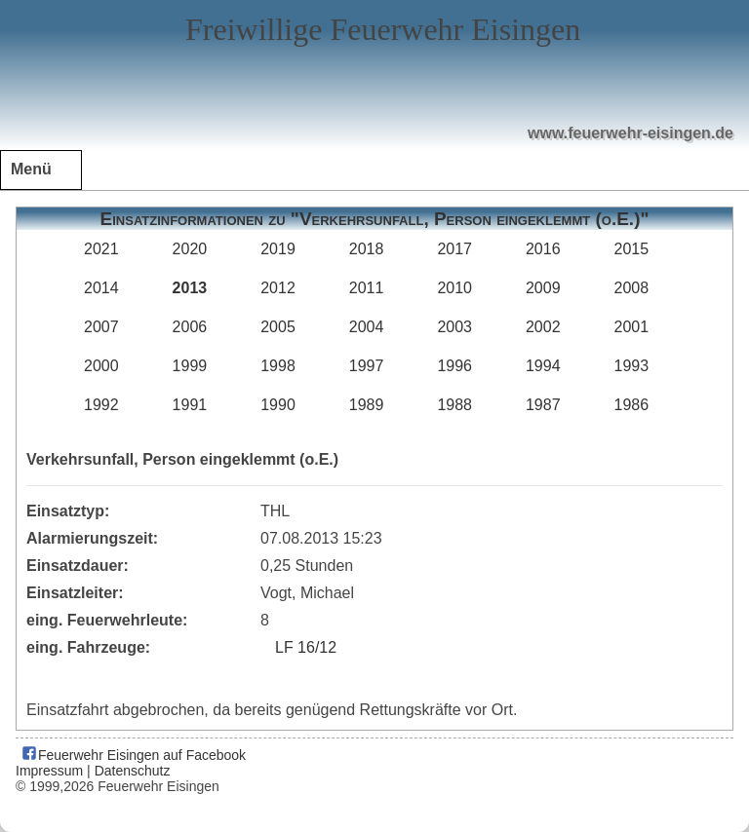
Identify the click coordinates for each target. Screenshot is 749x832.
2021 (101, 249)
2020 (190, 249)
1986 (632, 405)
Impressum (49, 770)
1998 (278, 366)
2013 (190, 288)
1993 (632, 366)
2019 (278, 249)
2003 (454, 327)
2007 (101, 327)
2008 (632, 288)
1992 (101, 405)
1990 (278, 405)
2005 (278, 327)
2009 (543, 288)
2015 (632, 249)
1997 (366, 366)
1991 (190, 405)
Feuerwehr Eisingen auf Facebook (133, 755)
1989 (366, 405)
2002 (543, 327)
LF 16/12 (305, 647)
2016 (543, 249)
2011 (366, 288)
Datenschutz (133, 770)
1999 (190, 366)
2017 (454, 249)
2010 (454, 288)
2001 (632, 327)
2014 (101, 288)
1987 (543, 405)
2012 (278, 288)
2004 (366, 327)
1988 (454, 405)
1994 (543, 366)
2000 (101, 366)
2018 (366, 249)
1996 (454, 366)
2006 (190, 327)
